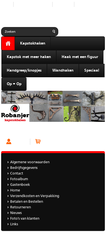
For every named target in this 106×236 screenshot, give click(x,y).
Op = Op (14, 84)
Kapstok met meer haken (29, 57)
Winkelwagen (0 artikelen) (64, 142)
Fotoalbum (19, 179)
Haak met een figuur (80, 57)
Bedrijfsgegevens (24, 168)
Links (14, 224)
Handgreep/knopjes (24, 70)
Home (15, 190)
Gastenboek (88, 4)
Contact (63, 4)
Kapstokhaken (32, 43)
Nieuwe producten (33, 4)
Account (20, 142)
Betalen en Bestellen (26, 202)
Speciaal (91, 70)
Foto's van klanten (24, 218)
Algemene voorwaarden (29, 162)
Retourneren (20, 207)
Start (5, 4)
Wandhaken (62, 70)
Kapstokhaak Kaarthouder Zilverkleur (33, 131)
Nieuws (16, 213)
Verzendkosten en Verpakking (34, 196)
